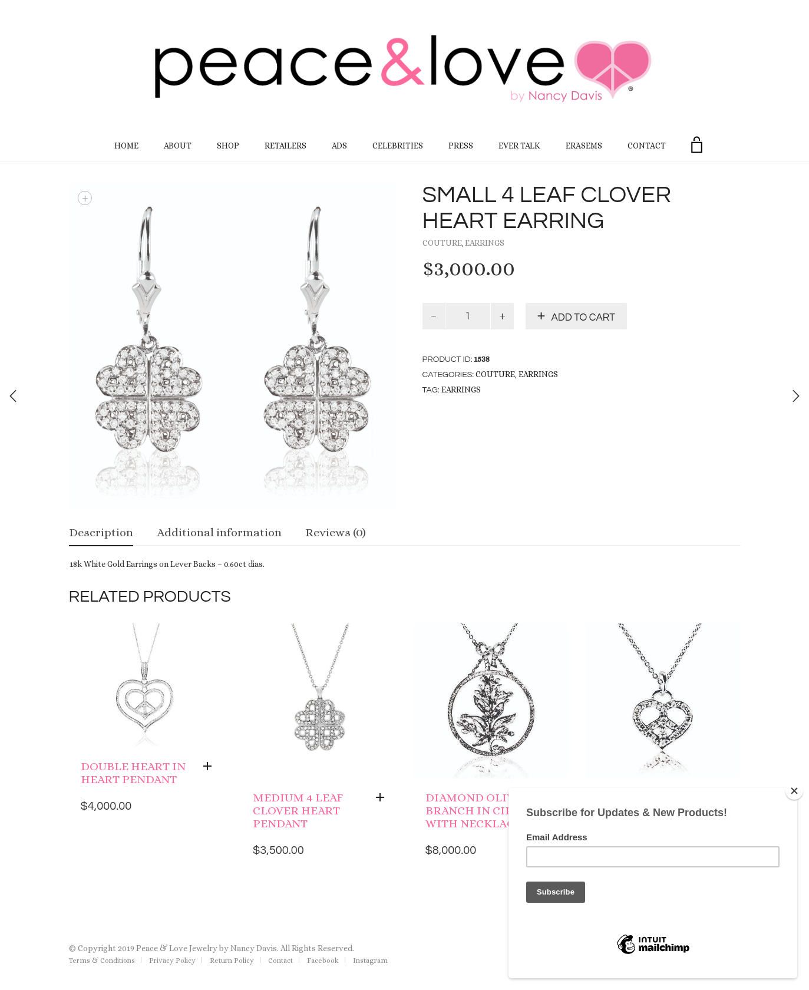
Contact (647, 145)
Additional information (219, 532)
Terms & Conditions (102, 960)
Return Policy (232, 960)
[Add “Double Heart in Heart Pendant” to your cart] (210, 766)
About (177, 145)
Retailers (285, 145)
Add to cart (583, 317)
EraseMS (584, 145)
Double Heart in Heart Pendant (133, 773)
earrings (461, 389)
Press (460, 145)
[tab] (101, 533)
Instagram (370, 960)
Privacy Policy (172, 960)
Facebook (323, 960)
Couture (442, 243)
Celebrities (397, 145)
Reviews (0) (335, 532)
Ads (339, 145)
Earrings (484, 243)
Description (101, 532)
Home (126, 145)
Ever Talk (519, 145)
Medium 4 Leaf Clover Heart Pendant (298, 810)
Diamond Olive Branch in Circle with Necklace (480, 810)
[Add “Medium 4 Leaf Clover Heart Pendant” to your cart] (383, 798)
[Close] (794, 791)
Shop (228, 145)
